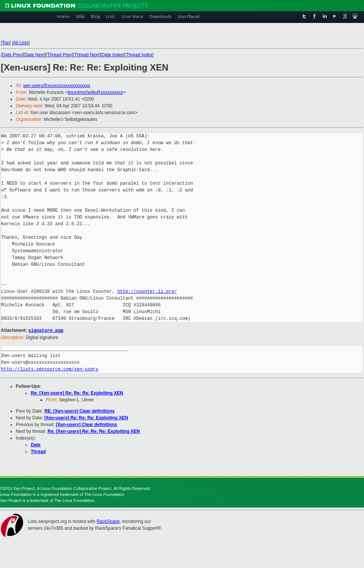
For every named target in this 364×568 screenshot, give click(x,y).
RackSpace (107, 521)
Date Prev (12, 54)
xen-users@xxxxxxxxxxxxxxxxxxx (56, 85)
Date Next (34, 54)
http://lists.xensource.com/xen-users (49, 369)
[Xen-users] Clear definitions (86, 424)
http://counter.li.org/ (147, 291)
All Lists (21, 42)
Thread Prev (59, 54)
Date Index (112, 54)
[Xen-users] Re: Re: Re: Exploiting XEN (86, 417)
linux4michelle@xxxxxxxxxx (95, 92)
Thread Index (139, 54)
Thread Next (86, 54)
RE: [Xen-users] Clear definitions (79, 410)
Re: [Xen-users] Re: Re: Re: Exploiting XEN (77, 392)
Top (5, 42)
